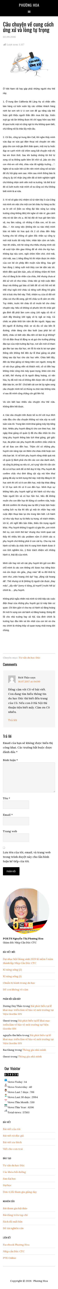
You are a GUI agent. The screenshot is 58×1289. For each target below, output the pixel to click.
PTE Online (9, 1257)
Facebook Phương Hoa (16, 1244)
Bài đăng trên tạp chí (15, 1214)
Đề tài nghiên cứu (13, 1228)
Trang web (10, 831)
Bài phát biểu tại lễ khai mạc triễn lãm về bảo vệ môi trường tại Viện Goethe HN (28, 1009)
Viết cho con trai (13, 1148)
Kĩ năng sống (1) (12, 976)
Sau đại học (9, 1178)
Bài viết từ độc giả (13, 1135)
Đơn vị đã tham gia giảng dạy (20, 1191)
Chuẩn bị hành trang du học (19, 982)
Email (8, 815)
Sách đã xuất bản (12, 1221)
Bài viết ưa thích (12, 1142)
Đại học (7, 1185)
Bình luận (10, 760)
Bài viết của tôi (11, 1129)
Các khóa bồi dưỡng (14, 1171)
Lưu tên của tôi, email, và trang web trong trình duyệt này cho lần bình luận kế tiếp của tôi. (27, 857)
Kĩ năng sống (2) (12, 969)
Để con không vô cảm (15, 989)
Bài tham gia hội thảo (15, 1208)
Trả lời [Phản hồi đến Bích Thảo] (12, 720)
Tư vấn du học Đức (29, 657)
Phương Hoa (29, 5)
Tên (6, 798)
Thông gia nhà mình (34, 1049)
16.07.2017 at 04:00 (29, 681)
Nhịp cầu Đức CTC (13, 1251)
